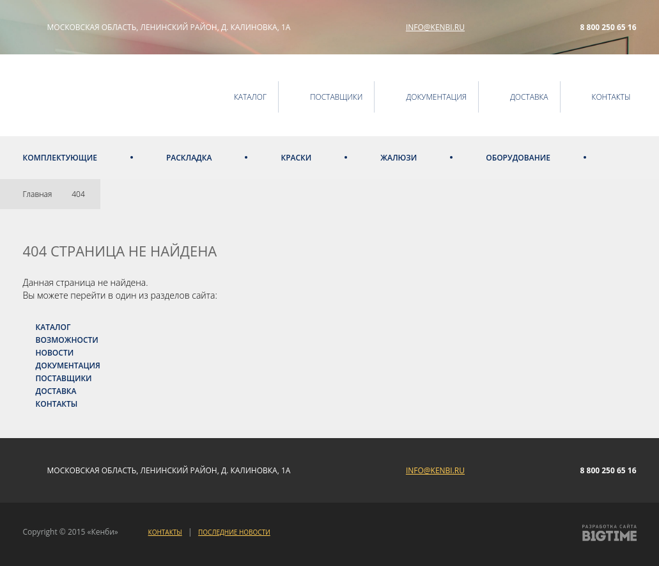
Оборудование (518, 157)
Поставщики (64, 378)
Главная (37, 194)
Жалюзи (398, 157)
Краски (296, 157)
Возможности (67, 339)
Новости (55, 352)
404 (78, 194)
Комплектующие (60, 157)
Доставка (56, 391)
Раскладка (189, 157)
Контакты (57, 403)
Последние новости (234, 532)
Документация (68, 365)
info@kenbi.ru (435, 27)
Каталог (53, 327)
